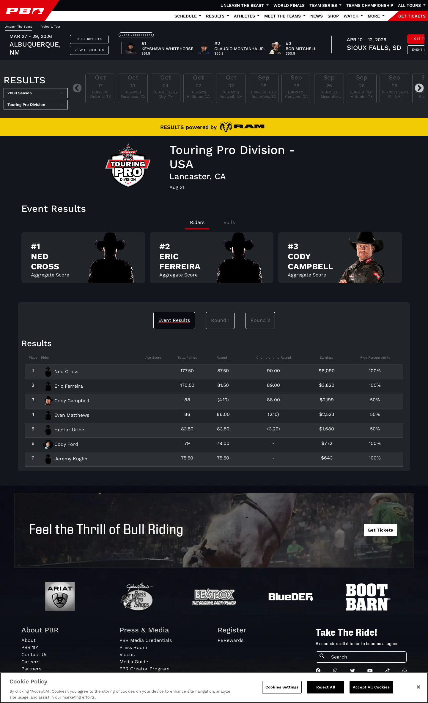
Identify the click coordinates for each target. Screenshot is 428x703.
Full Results (89, 39)
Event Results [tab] (174, 320)
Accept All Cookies (371, 695)
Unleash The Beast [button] (243, 5)
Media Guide (133, 661)
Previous (77, 88)
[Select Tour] (36, 105)
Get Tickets (380, 530)
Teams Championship (369, 5)
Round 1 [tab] (220, 320)
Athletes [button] (245, 16)
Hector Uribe (63, 429)
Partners (31, 669)
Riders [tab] (197, 222)
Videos (127, 654)
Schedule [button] (186, 16)
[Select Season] (36, 93)
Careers (30, 661)
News (316, 16)
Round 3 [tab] (260, 320)
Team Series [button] (323, 5)
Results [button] (216, 16)
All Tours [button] (410, 5)
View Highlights (89, 50)
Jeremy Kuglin (65, 459)
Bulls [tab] (229, 222)
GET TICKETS (412, 16)
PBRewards (230, 640)
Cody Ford (60, 444)
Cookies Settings (281, 695)
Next (419, 88)
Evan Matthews (66, 415)
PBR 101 (30, 647)
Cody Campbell (66, 400)
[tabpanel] (214, 260)
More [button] (374, 16)
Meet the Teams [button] (283, 16)
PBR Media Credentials (145, 640)
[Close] (418, 694)
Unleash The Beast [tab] (18, 26)
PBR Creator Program (144, 669)
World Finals (289, 5)
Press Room (133, 647)
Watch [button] (352, 16)
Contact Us (34, 654)
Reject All (325, 695)
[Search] (367, 657)
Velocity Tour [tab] (50, 26)
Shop (333, 16)
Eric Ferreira (63, 386)
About (28, 640)
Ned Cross (60, 371)
